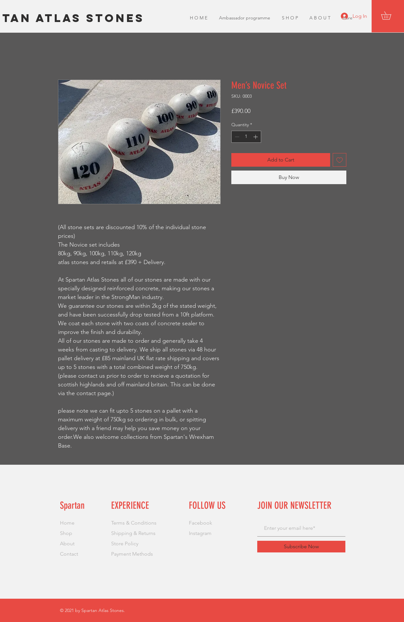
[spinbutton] (246, 136)
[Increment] (256, 136)
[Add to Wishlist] (339, 160)
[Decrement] (236, 136)
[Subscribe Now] (301, 546)
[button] (390, 15)
